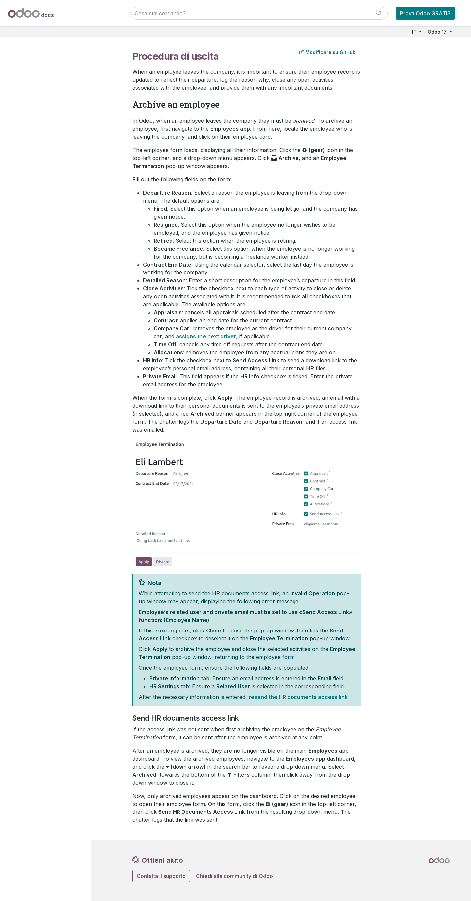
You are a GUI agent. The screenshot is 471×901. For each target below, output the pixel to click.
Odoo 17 (438, 32)
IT (415, 32)
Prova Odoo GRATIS (425, 13)
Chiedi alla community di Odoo (234, 876)
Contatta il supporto (161, 876)
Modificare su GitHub (327, 52)
